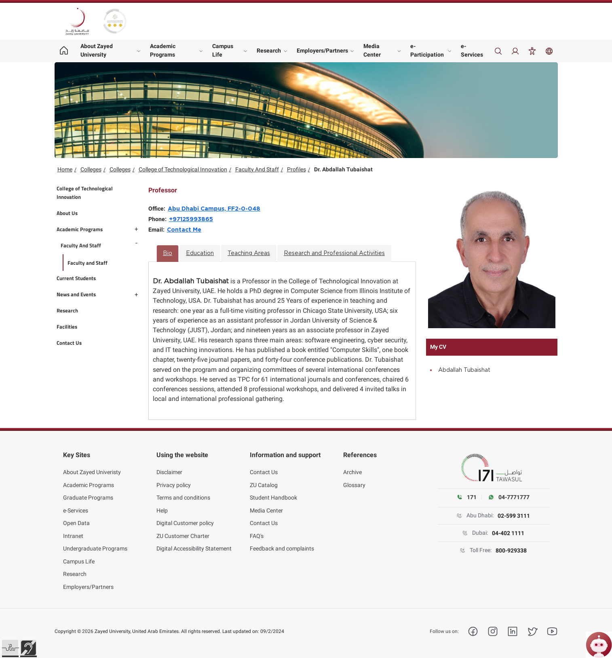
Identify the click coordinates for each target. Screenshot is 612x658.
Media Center (372, 50)
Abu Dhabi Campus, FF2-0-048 (214, 209)
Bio (167, 253)
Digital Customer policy (185, 519)
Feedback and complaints (282, 544)
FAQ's (257, 531)
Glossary (354, 480)
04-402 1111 (508, 533)
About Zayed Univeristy (92, 468)
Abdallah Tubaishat (464, 370)
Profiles (296, 169)
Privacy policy (173, 480)
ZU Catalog (264, 480)
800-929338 (511, 550)
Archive (352, 468)
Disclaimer (169, 468)
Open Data (76, 519)
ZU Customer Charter (182, 531)
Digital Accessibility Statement (194, 544)
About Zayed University (96, 50)
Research (269, 50)
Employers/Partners (322, 50)
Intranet (73, 531)
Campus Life (222, 50)
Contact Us (264, 468)
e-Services (472, 50)
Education (200, 253)
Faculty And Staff (257, 169)
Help (162, 506)
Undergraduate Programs (95, 544)
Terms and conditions (183, 493)
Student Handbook (273, 493)
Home (64, 169)
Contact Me (184, 230)
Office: (158, 208)
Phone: (158, 219)
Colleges (90, 169)
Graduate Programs (88, 493)
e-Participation (427, 50)
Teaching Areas (249, 253)
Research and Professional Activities (334, 253)
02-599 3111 (514, 515)
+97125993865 (191, 219)
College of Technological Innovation (183, 169)
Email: (157, 229)
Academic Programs (162, 50)
